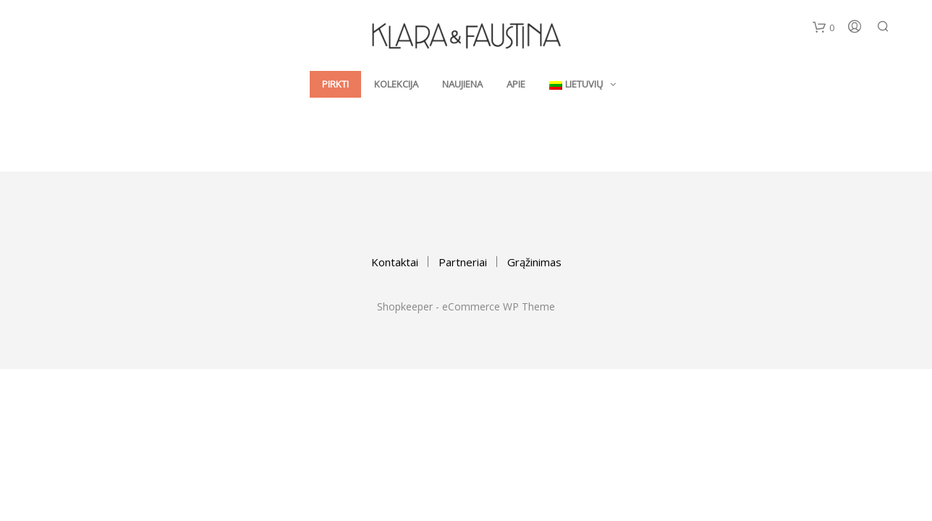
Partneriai (463, 262)
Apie (516, 85)
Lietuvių (576, 85)
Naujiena (462, 85)
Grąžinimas (534, 262)
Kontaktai (394, 262)
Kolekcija (396, 85)
